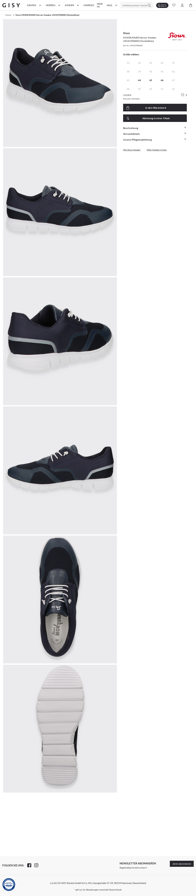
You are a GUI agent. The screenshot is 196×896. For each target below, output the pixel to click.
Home (8, 15)
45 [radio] (150, 80)
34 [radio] (139, 62)
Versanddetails (155, 133)
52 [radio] (173, 88)
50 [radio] (150, 88)
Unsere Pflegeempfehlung (155, 139)
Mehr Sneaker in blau (157, 150)
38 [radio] (128, 71)
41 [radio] (162, 71)
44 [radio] (139, 80)
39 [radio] (139, 71)
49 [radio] (139, 88)
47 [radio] (173, 80)
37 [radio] (173, 62)
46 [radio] (162, 80)
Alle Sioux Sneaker (132, 150)
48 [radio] (128, 88)
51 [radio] (162, 88)
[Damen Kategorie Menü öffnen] (40, 5)
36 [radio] (162, 62)
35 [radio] (150, 62)
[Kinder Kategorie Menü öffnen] (78, 5)
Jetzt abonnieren (181, 863)
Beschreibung (155, 127)
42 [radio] (173, 71)
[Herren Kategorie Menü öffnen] (59, 5)
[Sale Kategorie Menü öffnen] (116, 5)
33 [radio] (128, 62)
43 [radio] (128, 80)
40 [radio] (150, 71)
